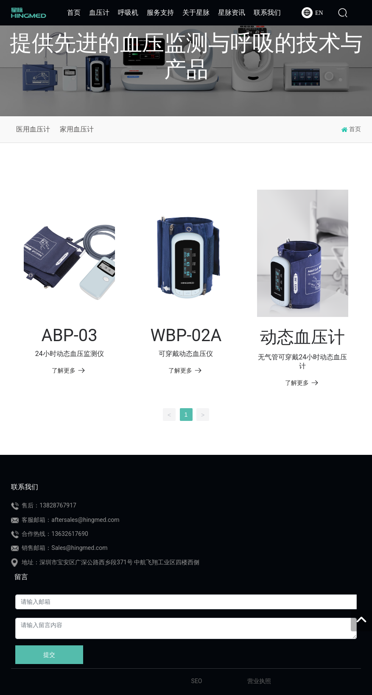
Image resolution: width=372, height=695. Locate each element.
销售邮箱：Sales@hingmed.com (64, 547)
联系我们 (24, 487)
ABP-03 (70, 335)
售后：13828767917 (49, 505)
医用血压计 (33, 129)
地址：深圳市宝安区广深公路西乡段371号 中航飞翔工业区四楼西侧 (110, 562)
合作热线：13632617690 (55, 533)
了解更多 (68, 370)
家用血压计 (77, 129)
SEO (196, 681)
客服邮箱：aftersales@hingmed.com (70, 519)
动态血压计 (302, 337)
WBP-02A (186, 335)
